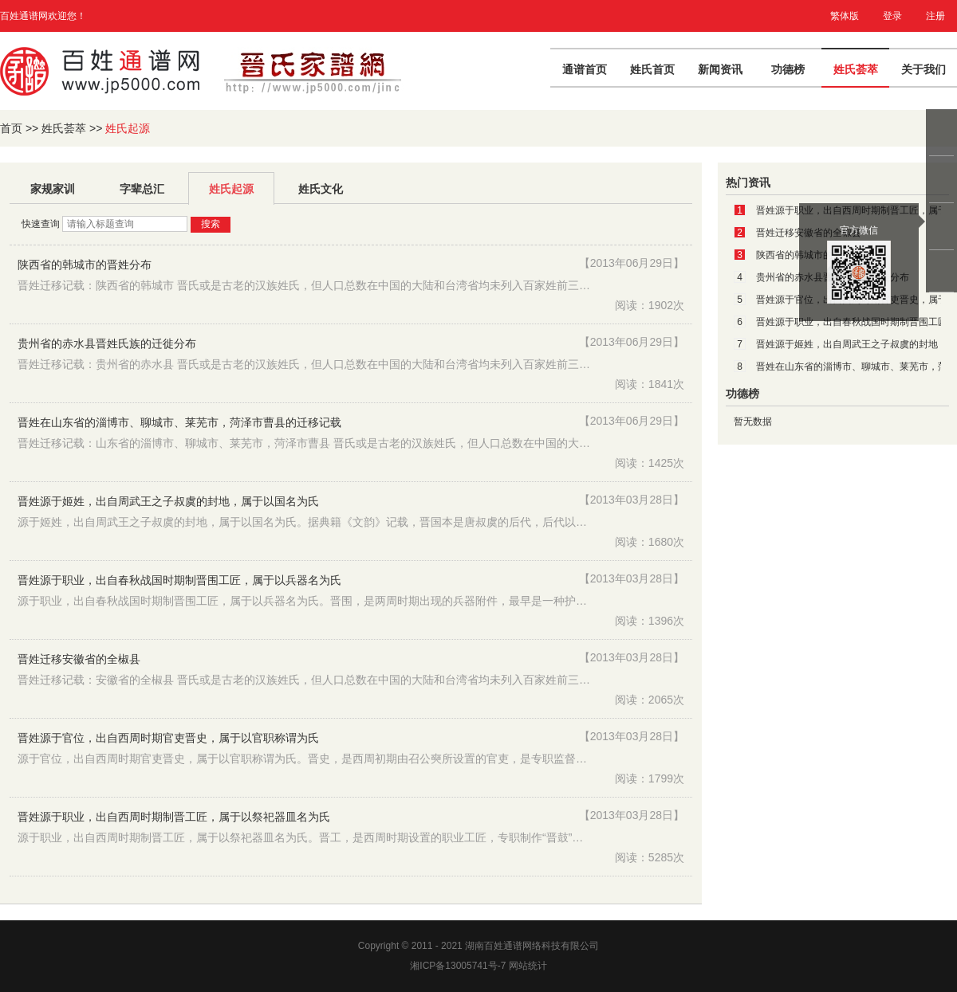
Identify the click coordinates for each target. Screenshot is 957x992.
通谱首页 (584, 69)
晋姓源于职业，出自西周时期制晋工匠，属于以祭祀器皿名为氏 (174, 816)
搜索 (210, 223)
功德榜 (788, 69)
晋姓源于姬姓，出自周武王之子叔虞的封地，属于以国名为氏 (168, 501)
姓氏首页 (652, 69)
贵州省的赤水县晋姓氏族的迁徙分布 (107, 343)
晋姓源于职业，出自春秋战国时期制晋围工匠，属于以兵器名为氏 (179, 580)
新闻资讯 (720, 69)
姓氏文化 (320, 188)
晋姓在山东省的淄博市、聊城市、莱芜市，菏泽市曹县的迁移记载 (179, 422)
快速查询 (42, 223)
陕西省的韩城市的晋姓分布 (85, 264)
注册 (935, 16)
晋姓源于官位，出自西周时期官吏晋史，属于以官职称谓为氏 (168, 737)
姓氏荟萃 (855, 69)
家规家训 (52, 188)
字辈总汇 (142, 188)
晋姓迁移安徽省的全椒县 (79, 659)
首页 (11, 128)
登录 (892, 16)
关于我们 (923, 69)
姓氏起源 (231, 188)
